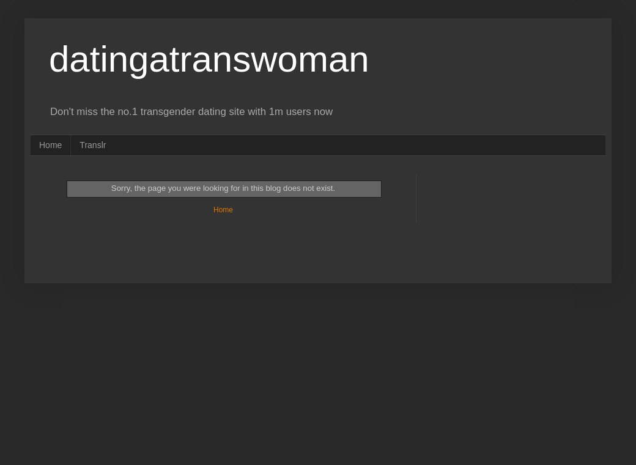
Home (50, 145)
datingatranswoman (209, 59)
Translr (93, 145)
